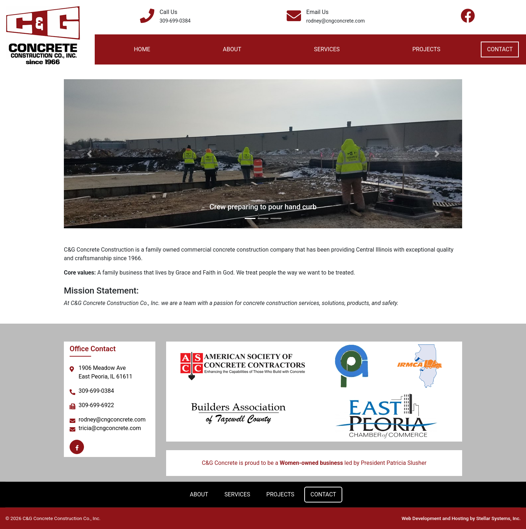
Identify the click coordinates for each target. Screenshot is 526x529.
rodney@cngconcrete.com (335, 21)
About (232, 49)
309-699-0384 (175, 21)
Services (327, 49)
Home (142, 49)
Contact (500, 49)
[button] (89, 153)
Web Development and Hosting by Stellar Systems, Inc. (461, 518)
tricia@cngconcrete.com (110, 428)
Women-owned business (311, 462)
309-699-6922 (96, 405)
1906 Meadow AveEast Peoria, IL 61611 (105, 372)
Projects (426, 49)
